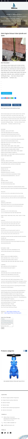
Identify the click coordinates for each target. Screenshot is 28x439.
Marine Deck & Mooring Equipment (11, 407)
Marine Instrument (7, 410)
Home (8, 14)
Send (3, 328)
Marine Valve (6, 405)
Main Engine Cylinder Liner (13, 311)
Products (16, 14)
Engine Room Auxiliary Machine (10, 400)
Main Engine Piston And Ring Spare (12, 313)
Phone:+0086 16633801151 (10, 422)
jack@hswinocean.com (9, 425)
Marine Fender (6, 402)
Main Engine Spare (13, 19)
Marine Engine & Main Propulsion (13, 17)
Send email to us (6, 93)
